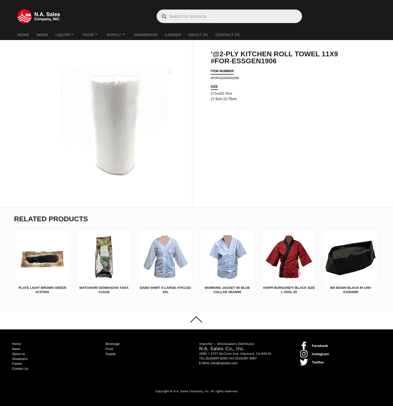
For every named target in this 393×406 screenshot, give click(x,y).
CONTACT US (227, 35)
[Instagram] (304, 352)
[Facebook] (304, 344)
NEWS (42, 35)
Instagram (320, 352)
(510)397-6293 (216, 356)
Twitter (318, 360)
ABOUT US (198, 35)
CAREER (173, 35)
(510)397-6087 (246, 356)
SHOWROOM (145, 35)
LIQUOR (64, 34)
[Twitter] (304, 360)
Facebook (320, 344)
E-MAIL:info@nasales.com (218, 361)
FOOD (90, 34)
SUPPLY (116, 34)
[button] (169, 72)
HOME (23, 35)
